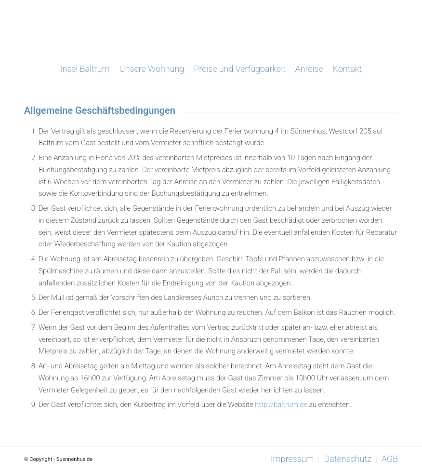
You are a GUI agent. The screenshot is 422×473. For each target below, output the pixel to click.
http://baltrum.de (281, 404)
